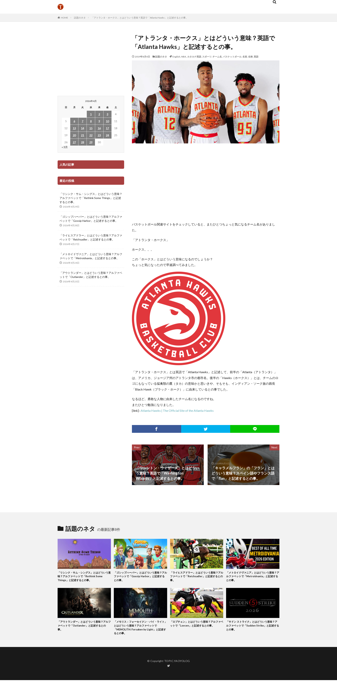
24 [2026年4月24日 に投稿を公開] (107, 135)
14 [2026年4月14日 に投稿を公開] (82, 128)
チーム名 (217, 56)
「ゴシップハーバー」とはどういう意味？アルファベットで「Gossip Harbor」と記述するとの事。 (91, 218)
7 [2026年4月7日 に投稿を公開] (82, 121)
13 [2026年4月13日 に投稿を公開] (74, 128)
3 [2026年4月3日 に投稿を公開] (107, 114)
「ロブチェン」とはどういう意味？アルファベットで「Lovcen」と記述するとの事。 (196, 628)
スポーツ (207, 56)
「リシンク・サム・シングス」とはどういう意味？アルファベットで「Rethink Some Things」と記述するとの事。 (91, 198)
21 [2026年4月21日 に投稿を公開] (82, 135)
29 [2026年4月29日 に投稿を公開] (90, 142)
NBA (183, 56)
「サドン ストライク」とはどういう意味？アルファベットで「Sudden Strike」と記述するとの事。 (251, 628)
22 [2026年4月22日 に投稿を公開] (90, 135)
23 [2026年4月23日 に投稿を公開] (99, 135)
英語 (256, 56)
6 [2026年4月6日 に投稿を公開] (74, 121)
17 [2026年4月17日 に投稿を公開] (107, 128)
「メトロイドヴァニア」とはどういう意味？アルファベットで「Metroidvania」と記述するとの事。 (91, 256)
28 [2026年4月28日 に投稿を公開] (82, 142)
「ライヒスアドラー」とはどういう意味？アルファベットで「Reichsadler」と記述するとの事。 (91, 237)
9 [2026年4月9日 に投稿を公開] (99, 121)
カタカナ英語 (194, 56)
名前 (244, 56)
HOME (64, 17)
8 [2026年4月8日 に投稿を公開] (91, 121)
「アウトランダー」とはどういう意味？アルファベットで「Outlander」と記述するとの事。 (91, 274)
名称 (250, 56)
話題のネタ (80, 17)
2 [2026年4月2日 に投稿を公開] (99, 114)
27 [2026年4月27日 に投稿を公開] (74, 142)
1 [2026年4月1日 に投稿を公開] (91, 114)
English (176, 56)
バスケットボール (232, 56)
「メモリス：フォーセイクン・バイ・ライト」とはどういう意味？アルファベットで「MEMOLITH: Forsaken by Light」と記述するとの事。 (140, 630)
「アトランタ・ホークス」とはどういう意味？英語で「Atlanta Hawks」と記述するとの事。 (139, 17)
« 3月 (65, 147)
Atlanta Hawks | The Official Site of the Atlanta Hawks (177, 410)
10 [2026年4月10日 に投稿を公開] (107, 121)
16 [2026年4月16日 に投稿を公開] (99, 128)
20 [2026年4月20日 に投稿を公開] (74, 135)
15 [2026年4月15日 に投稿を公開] (90, 128)
